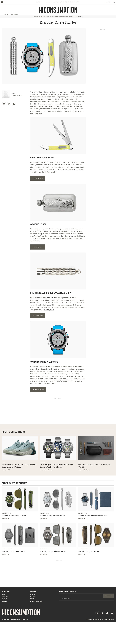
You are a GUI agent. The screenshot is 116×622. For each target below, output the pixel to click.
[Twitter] (102, 613)
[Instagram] (97, 613)
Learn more (80, 16)
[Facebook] (107, 613)
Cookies (32, 596)
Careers (4, 601)
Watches (49, 2)
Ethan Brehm (6, 518)
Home (3, 14)
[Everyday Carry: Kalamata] (96, 535)
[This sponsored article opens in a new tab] (20, 448)
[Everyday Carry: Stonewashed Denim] (96, 499)
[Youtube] (112, 613)
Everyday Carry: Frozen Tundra (52, 516)
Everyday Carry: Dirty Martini (14, 516)
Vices (67, 2)
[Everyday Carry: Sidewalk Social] (58, 535)
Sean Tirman (16, 93)
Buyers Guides (75, 2)
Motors (56, 2)
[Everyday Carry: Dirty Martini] (20, 499)
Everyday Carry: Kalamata (88, 551)
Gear (38, 2)
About (4, 594)
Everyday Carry (14, 14)
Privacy (32, 594)
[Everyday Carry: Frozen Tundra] (58, 499)
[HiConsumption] (58, 10)
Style (61, 2)
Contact (4, 598)
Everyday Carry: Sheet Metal (13, 551)
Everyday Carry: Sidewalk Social (52, 551)
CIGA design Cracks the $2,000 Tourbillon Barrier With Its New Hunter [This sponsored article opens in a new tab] (56, 466)
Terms (32, 598)
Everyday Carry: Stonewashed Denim (93, 516)
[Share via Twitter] (9, 104)
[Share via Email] (14, 104)
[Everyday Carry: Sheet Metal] (20, 535)
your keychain (49, 310)
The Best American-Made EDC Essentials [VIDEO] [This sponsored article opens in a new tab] (94, 466)
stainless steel (52, 298)
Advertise (5, 596)
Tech (43, 2)
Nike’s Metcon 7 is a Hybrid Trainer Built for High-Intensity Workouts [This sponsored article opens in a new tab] (19, 466)
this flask (70, 236)
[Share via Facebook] (4, 104)
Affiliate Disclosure (36, 601)
